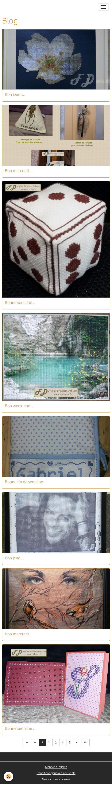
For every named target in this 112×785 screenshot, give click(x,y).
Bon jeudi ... (15, 94)
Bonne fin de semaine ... (25, 481)
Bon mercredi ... (18, 170)
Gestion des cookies (56, 779)
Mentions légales (56, 767)
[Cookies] (8, 776)
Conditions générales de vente (56, 773)
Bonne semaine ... (20, 302)
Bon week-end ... (19, 405)
